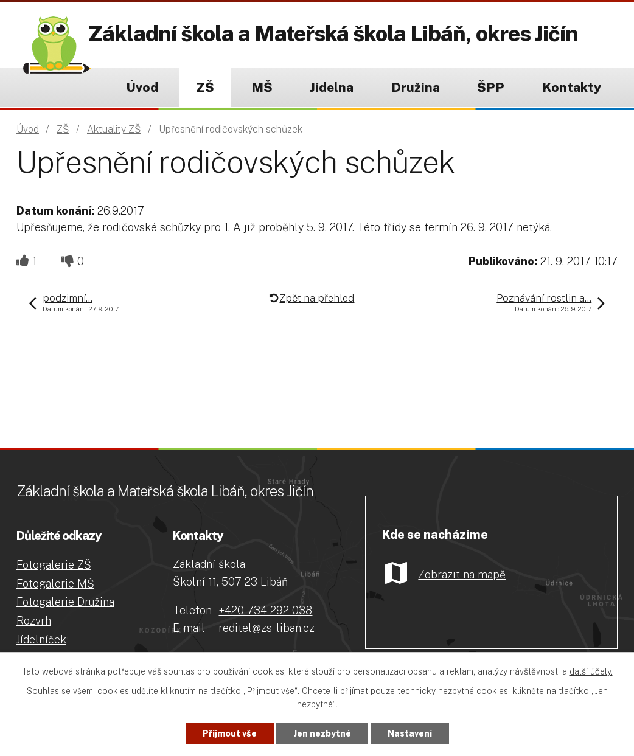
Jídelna (332, 87)
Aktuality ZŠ (114, 129)
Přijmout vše (230, 733)
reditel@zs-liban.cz (266, 628)
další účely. (591, 671)
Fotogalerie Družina (65, 601)
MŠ (262, 87)
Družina (415, 87)
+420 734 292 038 (265, 610)
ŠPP (490, 87)
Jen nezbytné (322, 733)
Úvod (142, 87)
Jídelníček (41, 639)
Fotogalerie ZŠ (53, 564)
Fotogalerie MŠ (55, 583)
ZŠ (205, 87)
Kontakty (571, 87)
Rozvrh (33, 620)
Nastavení (410, 733)
